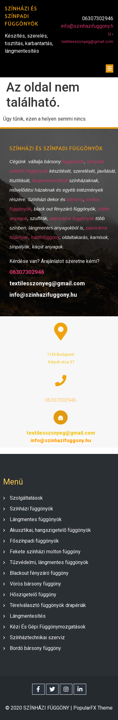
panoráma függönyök (72, 218)
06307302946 (26, 272)
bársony (75, 199)
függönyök (73, 161)
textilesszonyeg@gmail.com (87, 41)
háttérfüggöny (45, 237)
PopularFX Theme (93, 708)
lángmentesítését (50, 180)
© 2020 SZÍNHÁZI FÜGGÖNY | (39, 708)
